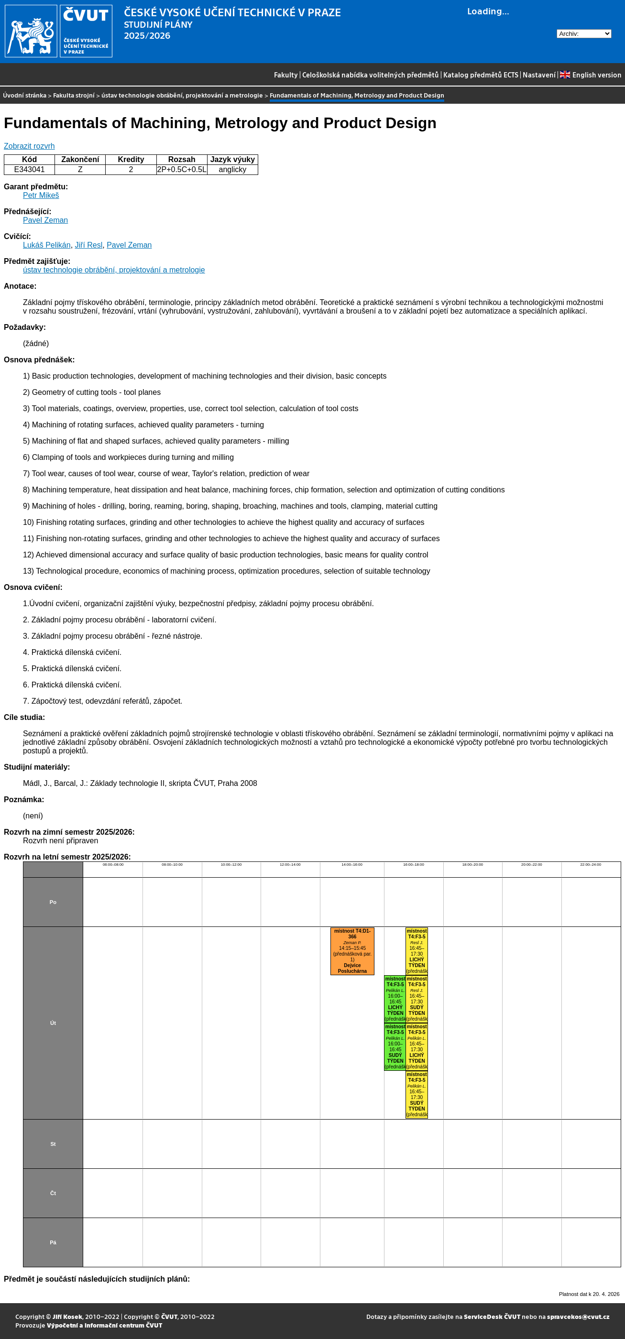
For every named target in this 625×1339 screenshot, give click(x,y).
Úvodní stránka (24, 94)
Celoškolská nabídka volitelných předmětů (370, 74)
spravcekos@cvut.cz (578, 1316)
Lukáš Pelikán (47, 245)
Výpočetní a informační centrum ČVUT (104, 1324)
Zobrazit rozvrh (29, 146)
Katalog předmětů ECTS (480, 74)
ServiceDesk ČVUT (492, 1316)
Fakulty (286, 74)
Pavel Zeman (45, 220)
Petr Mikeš (41, 195)
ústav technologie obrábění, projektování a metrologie (182, 94)
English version (590, 74)
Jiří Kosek (67, 1316)
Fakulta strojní (74, 94)
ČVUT (169, 1316)
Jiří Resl (89, 245)
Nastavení (539, 74)
